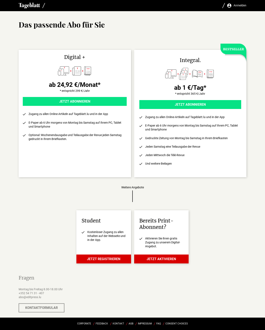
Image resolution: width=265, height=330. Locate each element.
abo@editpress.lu (30, 298)
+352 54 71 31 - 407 (31, 295)
